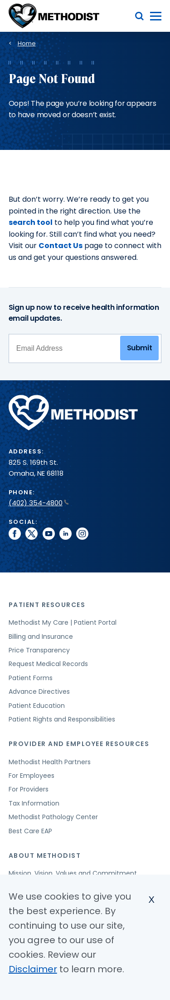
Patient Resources (47, 604)
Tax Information (34, 803)
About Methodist (45, 855)
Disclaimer (33, 969)
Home (27, 43)
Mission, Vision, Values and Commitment (73, 873)
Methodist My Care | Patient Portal (63, 622)
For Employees (31, 775)
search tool (31, 222)
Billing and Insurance (41, 636)
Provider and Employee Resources (79, 743)
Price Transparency (39, 650)
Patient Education (37, 705)
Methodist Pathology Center (53, 816)
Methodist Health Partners (50, 761)
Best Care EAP (30, 831)
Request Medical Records (48, 663)
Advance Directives (39, 691)
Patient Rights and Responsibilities (62, 719)
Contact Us (61, 245)
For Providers (29, 789)
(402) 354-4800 (39, 502)
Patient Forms (31, 677)
